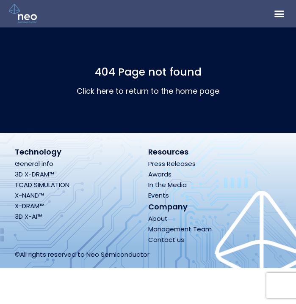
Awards (160, 174)
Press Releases (172, 163)
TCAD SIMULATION (42, 184)
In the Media (167, 184)
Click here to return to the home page (148, 91)
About (158, 218)
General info (34, 163)
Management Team (180, 229)
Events (158, 195)
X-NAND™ (29, 195)
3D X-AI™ (28, 216)
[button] (279, 14)
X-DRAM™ (29, 205)
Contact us (166, 239)
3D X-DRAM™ (34, 174)
